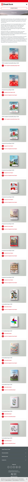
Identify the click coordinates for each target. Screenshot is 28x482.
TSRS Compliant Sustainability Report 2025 (11, 65)
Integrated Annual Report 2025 (9, 92)
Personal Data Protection (13, 470)
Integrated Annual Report (8, 172)
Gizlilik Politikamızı (8, 480)
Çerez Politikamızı (16, 480)
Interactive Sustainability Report (11, 390)
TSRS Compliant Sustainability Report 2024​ (11, 119)
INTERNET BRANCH (14, 8)
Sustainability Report (9, 307)
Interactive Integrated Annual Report (11, 95)
